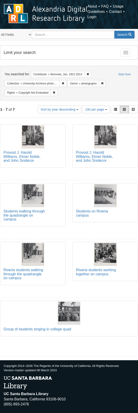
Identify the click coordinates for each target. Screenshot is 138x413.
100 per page (96, 109)
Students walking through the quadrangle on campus (24, 215)
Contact (115, 12)
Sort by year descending (59, 109)
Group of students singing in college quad (37, 329)
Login (91, 17)
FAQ (105, 6)
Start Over (124, 74)
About (92, 6)
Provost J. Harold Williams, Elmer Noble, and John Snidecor (21, 156)
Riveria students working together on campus (96, 272)
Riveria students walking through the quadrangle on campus (23, 274)
